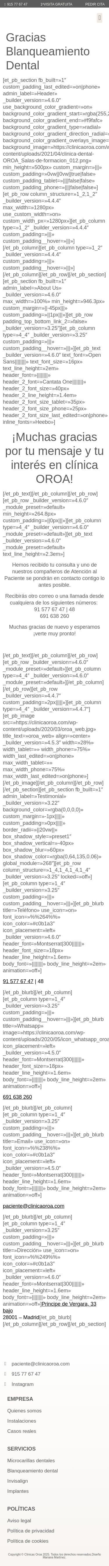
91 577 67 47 (18, 981)
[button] (99, 18)
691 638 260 (17, 1097)
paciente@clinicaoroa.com (33, 1206)
